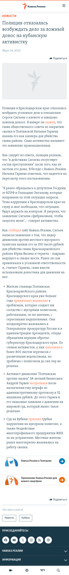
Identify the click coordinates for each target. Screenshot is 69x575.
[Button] (58, 58)
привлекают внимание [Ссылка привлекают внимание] (31, 301)
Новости (9, 16)
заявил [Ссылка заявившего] (50, 122)
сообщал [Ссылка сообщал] (14, 230)
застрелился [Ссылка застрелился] (38, 383)
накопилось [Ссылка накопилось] (54, 347)
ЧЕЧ (42, 570)
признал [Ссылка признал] (35, 419)
